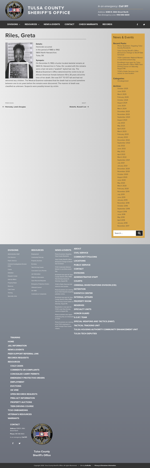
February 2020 (123, 189)
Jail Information (35, 274)
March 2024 (121, 109)
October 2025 (122, 88)
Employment (35, 254)
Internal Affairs (12, 279)
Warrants (13, 418)
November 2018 (123, 203)
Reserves (10, 286)
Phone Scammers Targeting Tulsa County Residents (129, 47)
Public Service (12, 261)
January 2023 (122, 137)
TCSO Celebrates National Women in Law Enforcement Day (130, 59)
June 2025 (121, 91)
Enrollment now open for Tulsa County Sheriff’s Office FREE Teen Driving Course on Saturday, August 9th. (64, 278)
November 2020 (123, 171)
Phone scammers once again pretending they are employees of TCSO (64, 317)
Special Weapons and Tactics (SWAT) (94, 321)
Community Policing (37, 257)
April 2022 (121, 154)
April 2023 (121, 129)
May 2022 (121, 151)
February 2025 (123, 97)
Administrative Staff (13, 254)
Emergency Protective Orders (40, 284)
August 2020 (122, 177)
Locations (80, 261)
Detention (10, 273)
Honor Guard (81, 313)
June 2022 (121, 149)
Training (10, 293)
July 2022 (121, 146)
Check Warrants (88, 24)
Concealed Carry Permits (38, 270)
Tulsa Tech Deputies (85, 333)
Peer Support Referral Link (23, 354)
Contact (69, 24)
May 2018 (121, 217)
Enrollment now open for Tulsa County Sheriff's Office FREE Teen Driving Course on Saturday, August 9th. (130, 65)
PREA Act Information (37, 277)
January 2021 (122, 166)
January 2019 (122, 200)
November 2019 (123, 191)
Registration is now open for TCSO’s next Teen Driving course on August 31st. (63, 309)
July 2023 (121, 123)
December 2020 (123, 169)
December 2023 (123, 111)
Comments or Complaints (38, 294)
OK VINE (34, 290)
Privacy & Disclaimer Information (105, 465)
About (77, 249)
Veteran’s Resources (20, 414)
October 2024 (122, 100)
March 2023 (121, 131)
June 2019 (121, 197)
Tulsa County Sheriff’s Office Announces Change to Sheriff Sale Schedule (130, 53)
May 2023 (121, 126)
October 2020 (122, 174)
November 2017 (123, 226)
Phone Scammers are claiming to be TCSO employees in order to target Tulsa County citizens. (64, 325)
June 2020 (121, 180)
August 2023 (122, 120)
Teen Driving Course (37, 267)
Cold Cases (11, 289)
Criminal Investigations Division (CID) (17, 265)
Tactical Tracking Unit (87, 325)
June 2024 (121, 106)
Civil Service (12, 257)
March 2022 (121, 157)
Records (107, 24)
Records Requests (18, 358)
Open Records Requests (38, 280)
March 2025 (121, 94)
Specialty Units (12, 296)
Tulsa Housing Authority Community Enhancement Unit (106, 329)
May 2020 (121, 183)
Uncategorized (122, 81)
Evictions (34, 264)
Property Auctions (36, 261)
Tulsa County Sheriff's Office (49, 10)
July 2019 (121, 194)
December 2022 (123, 140)
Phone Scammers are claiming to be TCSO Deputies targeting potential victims (64, 292)
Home (11, 341)
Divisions (14, 24)
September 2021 (123, 160)
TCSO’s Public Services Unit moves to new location (63, 285)
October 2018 (122, 206)
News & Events (52, 24)
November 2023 (123, 114)
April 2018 (121, 220)
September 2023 (123, 117)
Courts (10, 269)
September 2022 (123, 143)
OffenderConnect (36, 287)
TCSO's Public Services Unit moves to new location (127, 72)
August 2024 (122, 103)
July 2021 (121, 163)
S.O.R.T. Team (80, 317)
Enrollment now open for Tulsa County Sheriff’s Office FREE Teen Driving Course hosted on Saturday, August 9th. (64, 301)
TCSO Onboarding (18, 410)
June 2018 (121, 214)
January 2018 (122, 223)
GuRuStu (88, 465)
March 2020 (122, 186)
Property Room (12, 283)
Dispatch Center (12, 276)
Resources (32, 24)
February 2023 (123, 134)
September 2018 (123, 209)
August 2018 (122, 212)
